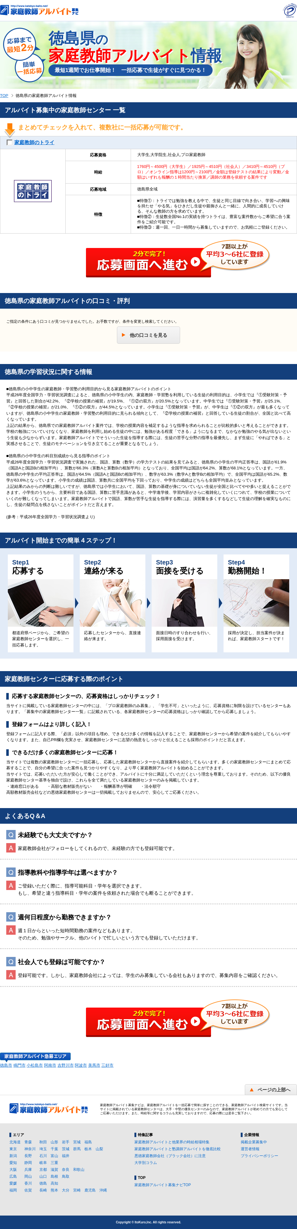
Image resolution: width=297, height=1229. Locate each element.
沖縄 (103, 1190)
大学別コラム (145, 1163)
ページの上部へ (274, 1089)
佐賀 (28, 1190)
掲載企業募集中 (254, 1142)
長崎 (43, 1190)
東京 (13, 1149)
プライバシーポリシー (259, 1156)
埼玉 (43, 1149)
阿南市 (50, 1065)
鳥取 (65, 1176)
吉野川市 (66, 1065)
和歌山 (78, 1169)
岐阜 (43, 1163)
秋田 (43, 1142)
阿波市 (81, 1065)
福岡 (13, 1190)
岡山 (28, 1176)
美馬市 (94, 1065)
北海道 (15, 1142)
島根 (54, 1176)
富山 (54, 1156)
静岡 (28, 1163)
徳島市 (6, 1065)
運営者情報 (250, 1149)
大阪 (13, 1169)
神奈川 (30, 1149)
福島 (88, 1142)
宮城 (77, 1142)
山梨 (99, 1149)
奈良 (65, 1169)
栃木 (88, 1149)
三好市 (107, 1065)
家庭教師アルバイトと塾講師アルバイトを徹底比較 (177, 1149)
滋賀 (54, 1169)
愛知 (13, 1163)
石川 (43, 1156)
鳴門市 (19, 1065)
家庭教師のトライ (34, 142)
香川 (28, 1183)
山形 (54, 1142)
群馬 (77, 1149)
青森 (28, 1142)
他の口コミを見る (148, 335)
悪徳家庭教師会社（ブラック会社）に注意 (170, 1156)
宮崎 (77, 1190)
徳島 (43, 1183)
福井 (65, 1156)
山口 (43, 1176)
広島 (13, 1176)
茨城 (65, 1149)
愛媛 (13, 1183)
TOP (4, 95)
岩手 (65, 1142)
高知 (54, 1183)
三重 (54, 1163)
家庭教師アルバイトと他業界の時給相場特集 (171, 1142)
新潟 (13, 1156)
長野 (28, 1156)
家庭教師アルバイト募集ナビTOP (162, 1185)
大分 (65, 1190)
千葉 (54, 1149)
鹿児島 (90, 1190)
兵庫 (28, 1169)
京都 (43, 1169)
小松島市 (35, 1065)
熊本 (54, 1190)
